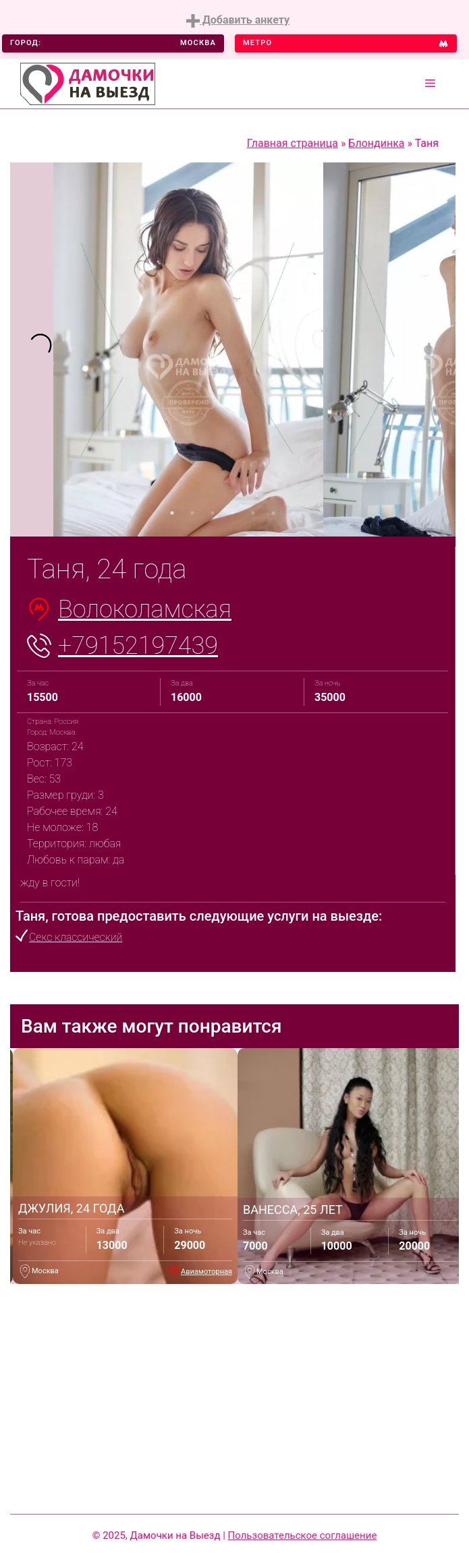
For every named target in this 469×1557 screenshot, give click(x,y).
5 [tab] (253, 513)
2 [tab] (192, 513)
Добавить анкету (237, 20)
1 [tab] (172, 513)
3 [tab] (212, 513)
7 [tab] (293, 513)
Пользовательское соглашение (302, 1535)
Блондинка (376, 143)
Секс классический (75, 937)
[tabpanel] (31, 349)
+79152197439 (138, 646)
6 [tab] (273, 513)
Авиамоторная (206, 1271)
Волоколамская (144, 609)
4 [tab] (233, 513)
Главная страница (292, 143)
